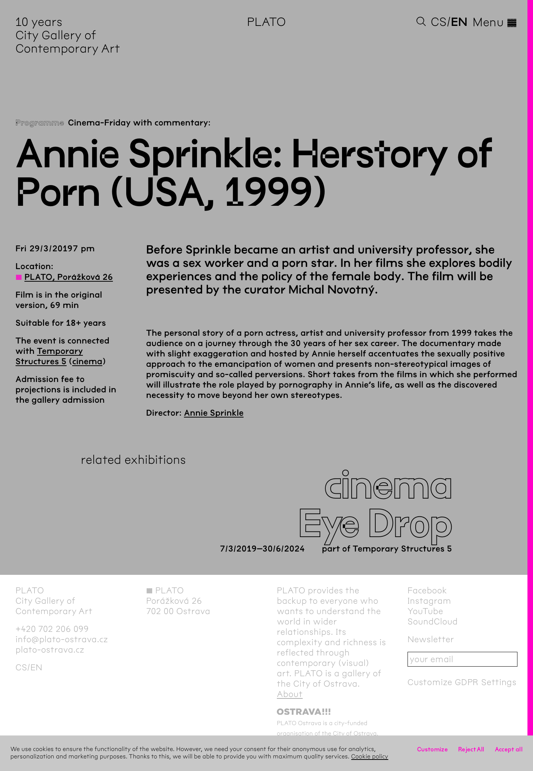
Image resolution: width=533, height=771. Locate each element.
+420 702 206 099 (52, 629)
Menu (495, 22)
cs (439, 22)
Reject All (471, 749)
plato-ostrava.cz (50, 649)
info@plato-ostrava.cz (62, 639)
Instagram (429, 601)
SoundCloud (433, 621)
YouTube (425, 611)
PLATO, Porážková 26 (68, 277)
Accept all (509, 749)
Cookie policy (369, 757)
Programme (40, 122)
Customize (432, 749)
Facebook (427, 590)
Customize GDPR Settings (462, 682)
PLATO (266, 22)
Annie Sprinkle (214, 413)
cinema (87, 361)
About (290, 694)
